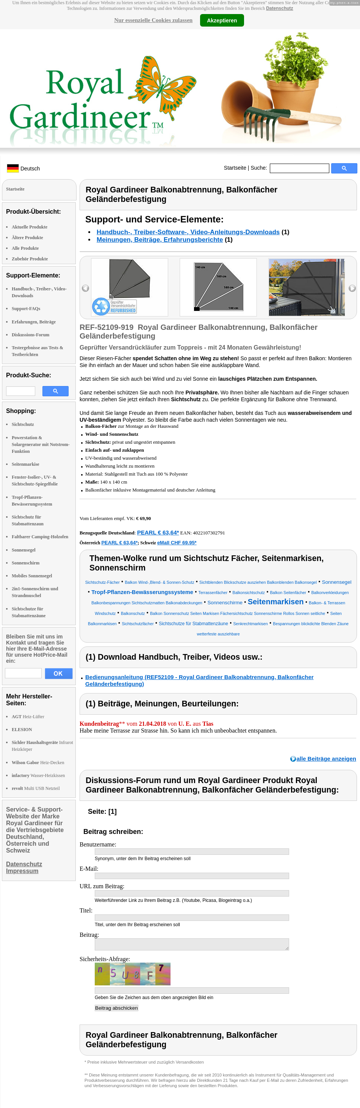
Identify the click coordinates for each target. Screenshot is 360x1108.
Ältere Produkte (27, 237)
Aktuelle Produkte (29, 227)
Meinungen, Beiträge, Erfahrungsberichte (160, 239)
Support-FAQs (26, 308)
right (352, 288)
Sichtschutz (23, 424)
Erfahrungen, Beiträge (34, 322)
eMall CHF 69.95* (177, 542)
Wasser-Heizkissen (38, 775)
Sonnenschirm (25, 563)
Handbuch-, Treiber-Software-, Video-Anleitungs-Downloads (188, 232)
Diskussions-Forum (30, 334)
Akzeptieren (222, 20)
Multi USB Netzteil (36, 788)
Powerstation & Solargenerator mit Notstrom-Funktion (41, 444)
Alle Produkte (25, 248)
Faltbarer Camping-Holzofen (40, 536)
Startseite (235, 168)
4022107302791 (209, 533)
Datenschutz (279, 8)
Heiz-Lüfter (28, 716)
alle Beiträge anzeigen (326, 758)
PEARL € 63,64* (158, 532)
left (85, 288)
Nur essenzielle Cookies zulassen (153, 20)
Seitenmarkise (25, 464)
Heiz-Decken (38, 762)
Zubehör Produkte (30, 259)
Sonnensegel (24, 550)
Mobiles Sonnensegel (32, 575)
